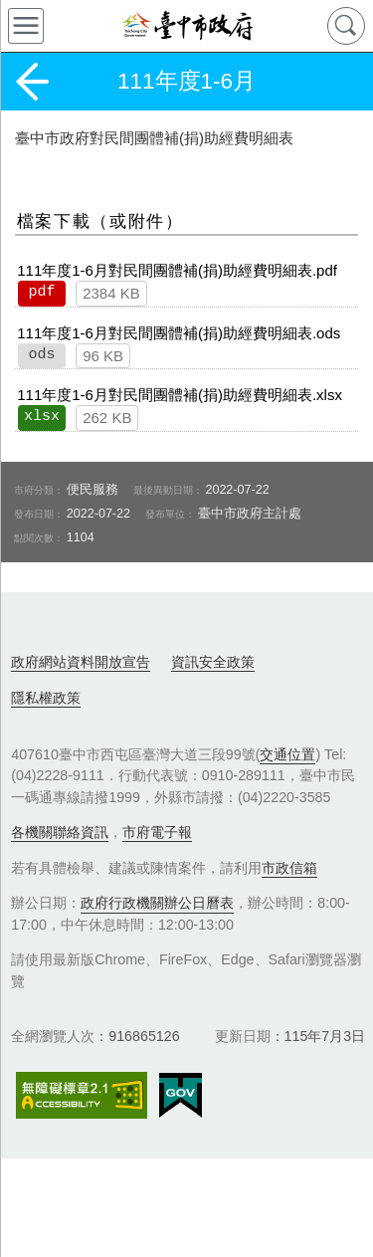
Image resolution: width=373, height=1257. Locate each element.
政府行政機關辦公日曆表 (157, 903)
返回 (32, 81)
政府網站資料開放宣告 (80, 662)
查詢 (346, 26)
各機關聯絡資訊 (59, 832)
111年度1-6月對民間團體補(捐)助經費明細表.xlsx (179, 394)
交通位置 (287, 754)
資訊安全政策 (213, 662)
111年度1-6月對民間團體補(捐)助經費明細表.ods (178, 332)
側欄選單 (26, 26)
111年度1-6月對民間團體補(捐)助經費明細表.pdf (177, 270)
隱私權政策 (46, 698)
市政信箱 (289, 868)
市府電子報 (157, 832)
